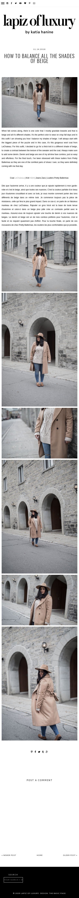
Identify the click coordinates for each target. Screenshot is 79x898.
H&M (29, 67)
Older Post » (70, 855)
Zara (43, 73)
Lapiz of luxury (30, 893)
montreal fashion (24, 70)
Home (40, 855)
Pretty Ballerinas (50, 70)
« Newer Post (9, 855)
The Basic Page (57, 893)
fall (8, 67)
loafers (55, 67)
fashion (19, 67)
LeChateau (40, 67)
